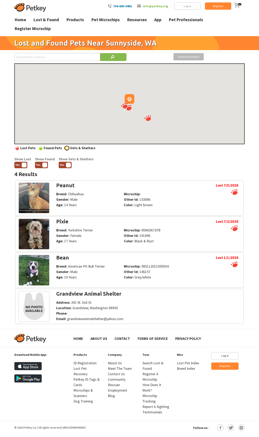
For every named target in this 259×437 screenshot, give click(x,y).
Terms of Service (152, 338)
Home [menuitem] (20, 19)
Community (116, 379)
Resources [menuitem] (137, 19)
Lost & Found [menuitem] (46, 19)
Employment (117, 390)
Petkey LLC (30, 427)
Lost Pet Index (188, 363)
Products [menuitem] (75, 19)
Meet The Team (120, 368)
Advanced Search (188, 57)
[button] (148, 118)
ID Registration (85, 363)
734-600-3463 (122, 6)
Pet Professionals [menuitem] (186, 19)
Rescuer (114, 384)
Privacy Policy (188, 338)
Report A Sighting (155, 406)
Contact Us (116, 374)
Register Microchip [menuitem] (33, 28)
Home (78, 338)
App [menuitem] (157, 19)
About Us (98, 338)
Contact (122, 338)
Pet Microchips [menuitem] (105, 19)
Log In (187, 6)
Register (218, 6)
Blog (111, 395)
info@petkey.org (155, 6)
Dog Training (83, 401)
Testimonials (152, 412)
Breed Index (186, 368)
